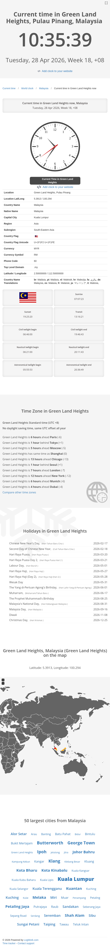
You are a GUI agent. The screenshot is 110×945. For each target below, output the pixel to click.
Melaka (39, 897)
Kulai (25, 897)
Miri (53, 897)
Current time (9, 88)
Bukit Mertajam (22, 843)
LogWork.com (31, 940)
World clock (27, 88)
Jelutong (55, 852)
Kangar (39, 861)
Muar (65, 898)
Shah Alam (75, 915)
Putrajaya (40, 907)
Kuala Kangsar (80, 870)
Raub (54, 907)
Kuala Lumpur (76, 879)
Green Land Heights (22, 852)
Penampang (79, 897)
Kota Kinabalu (54, 870)
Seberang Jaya (91, 907)
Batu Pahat (63, 834)
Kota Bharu (26, 870)
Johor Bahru (83, 851)
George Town (81, 843)
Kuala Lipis (46, 880)
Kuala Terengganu (47, 888)
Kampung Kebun (21, 861)
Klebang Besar (72, 861)
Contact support (26, 943)
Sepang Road (18, 916)
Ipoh (41, 851)
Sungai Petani (28, 924)
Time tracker (9, 943)
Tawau (64, 924)
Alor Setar (19, 834)
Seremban (52, 915)
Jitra (66, 852)
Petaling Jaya (17, 906)
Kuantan (74, 888)
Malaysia (43, 88)
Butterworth (50, 843)
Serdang (35, 915)
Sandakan (70, 906)
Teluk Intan (81, 924)
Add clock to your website (57, 71)
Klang (54, 861)
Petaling (95, 898)
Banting (46, 834)
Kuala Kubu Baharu (24, 880)
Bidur (78, 834)
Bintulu (90, 834)
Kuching (91, 889)
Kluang (89, 861)
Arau (34, 834)
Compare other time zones (19, 492)
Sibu (92, 915)
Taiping (49, 924)
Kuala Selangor (19, 889)
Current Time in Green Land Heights (57, 181)
